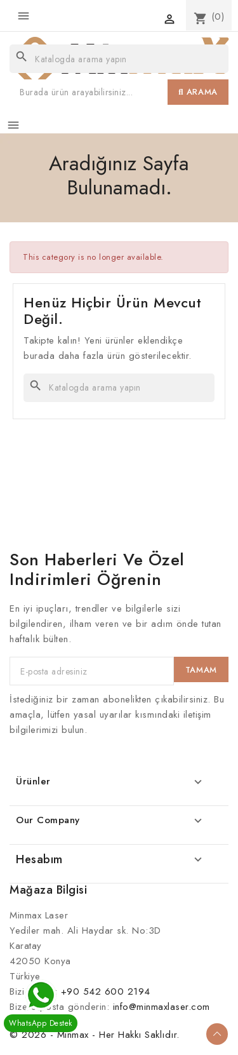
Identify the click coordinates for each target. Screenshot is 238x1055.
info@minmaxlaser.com (161, 1007)
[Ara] (119, 58)
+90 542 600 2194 (105, 991)
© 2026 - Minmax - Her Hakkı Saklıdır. (95, 1035)
